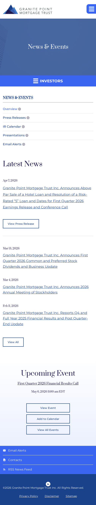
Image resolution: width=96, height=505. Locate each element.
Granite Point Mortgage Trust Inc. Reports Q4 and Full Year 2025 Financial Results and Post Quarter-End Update (45, 318)
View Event (48, 408)
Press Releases (14, 117)
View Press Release (21, 223)
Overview (10, 109)
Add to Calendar (48, 419)
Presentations (14, 135)
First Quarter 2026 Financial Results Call (48, 384)
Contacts (15, 460)
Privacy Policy (28, 496)
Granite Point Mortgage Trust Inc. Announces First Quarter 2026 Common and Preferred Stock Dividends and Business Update (45, 261)
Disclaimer (52, 496)
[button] (91, 9)
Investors (48, 80)
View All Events (48, 430)
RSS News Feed (20, 469)
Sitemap (71, 496)
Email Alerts (12, 144)
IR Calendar (12, 126)
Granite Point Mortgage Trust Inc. (34, 487)
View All (13, 342)
